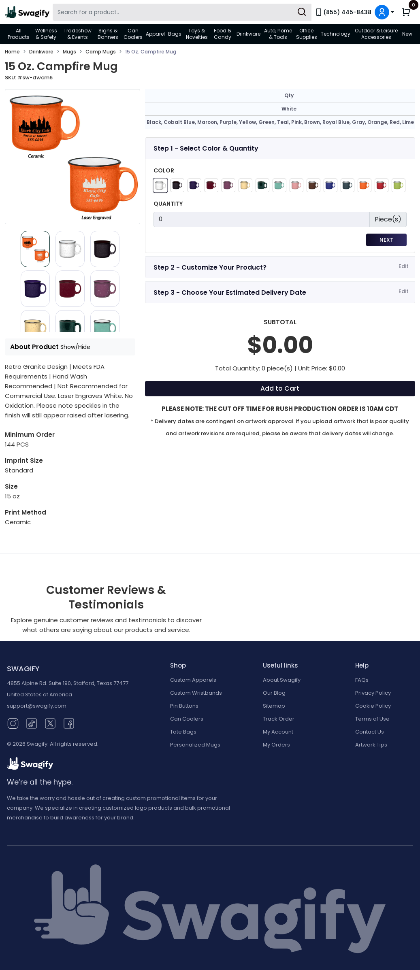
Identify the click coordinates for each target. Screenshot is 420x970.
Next (386, 240)
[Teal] (279, 185)
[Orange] (364, 185)
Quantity (168, 204)
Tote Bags (183, 732)
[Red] (381, 185)
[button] (384, 12)
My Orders (276, 745)
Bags (174, 33)
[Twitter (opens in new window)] (50, 723)
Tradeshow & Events (78, 33)
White (288, 108)
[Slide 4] (70, 288)
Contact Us (369, 732)
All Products (19, 33)
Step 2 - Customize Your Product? (210, 267)
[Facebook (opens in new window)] (69, 723)
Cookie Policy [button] (373, 706)
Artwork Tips (371, 745)
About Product (50, 346)
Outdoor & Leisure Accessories (376, 33)
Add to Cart (279, 388)
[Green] (262, 185)
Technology (335, 33)
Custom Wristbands (196, 693)
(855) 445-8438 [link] (343, 12)
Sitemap (274, 706)
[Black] (177, 185)
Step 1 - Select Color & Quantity (206, 148)
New (407, 33)
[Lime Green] (398, 185)
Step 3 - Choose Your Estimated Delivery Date (230, 292)
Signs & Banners (108, 33)
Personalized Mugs (195, 745)
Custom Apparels (193, 680)
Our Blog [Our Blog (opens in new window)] (274, 693)
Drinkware (248, 33)
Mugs (69, 51)
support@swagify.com (36, 706)
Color (164, 170)
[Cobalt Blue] (194, 185)
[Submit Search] (301, 12)
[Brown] (313, 185)
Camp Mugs (100, 51)
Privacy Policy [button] (373, 693)
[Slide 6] (35, 328)
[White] (160, 185)
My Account (278, 732)
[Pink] (296, 185)
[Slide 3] (35, 288)
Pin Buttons (184, 706)
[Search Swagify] (182, 12)
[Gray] (347, 185)
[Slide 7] (70, 328)
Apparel (155, 33)
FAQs (362, 680)
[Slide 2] (104, 249)
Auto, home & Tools (278, 33)
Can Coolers (133, 33)
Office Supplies (306, 33)
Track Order (278, 719)
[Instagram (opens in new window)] (13, 723)
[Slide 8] (104, 328)
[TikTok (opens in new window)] (32, 723)
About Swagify (282, 680)
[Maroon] (211, 185)
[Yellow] (245, 185)
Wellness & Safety (46, 33)
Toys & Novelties (197, 33)
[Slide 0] (35, 249)
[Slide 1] (70, 249)
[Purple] (228, 185)
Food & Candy (222, 33)
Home (12, 51)
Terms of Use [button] (372, 719)
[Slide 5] (104, 288)
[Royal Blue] (330, 185)
